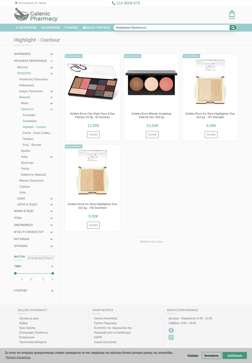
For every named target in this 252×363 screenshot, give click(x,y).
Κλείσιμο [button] (193, 355)
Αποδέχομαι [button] (234, 355)
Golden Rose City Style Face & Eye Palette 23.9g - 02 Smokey (92, 115)
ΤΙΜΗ (17, 266)
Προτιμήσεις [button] (211, 355)
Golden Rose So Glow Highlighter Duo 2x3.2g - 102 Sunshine (92, 205)
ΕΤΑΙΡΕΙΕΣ (20, 290)
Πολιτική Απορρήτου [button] (18, 357)
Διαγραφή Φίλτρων (42, 257)
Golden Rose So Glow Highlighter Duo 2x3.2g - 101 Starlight (210, 115)
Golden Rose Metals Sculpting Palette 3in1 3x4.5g (151, 115)
